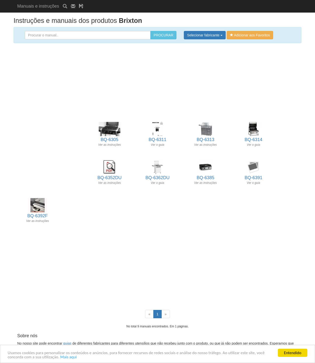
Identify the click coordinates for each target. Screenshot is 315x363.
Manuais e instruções (38, 6)
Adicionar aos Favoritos (250, 35)
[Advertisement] (144, 2)
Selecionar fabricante (204, 35)
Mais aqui (68, 357)
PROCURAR (163, 35)
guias (67, 343)
